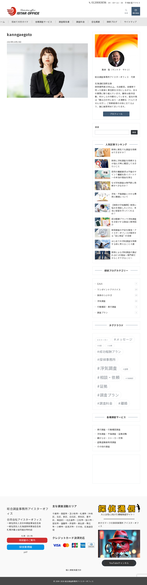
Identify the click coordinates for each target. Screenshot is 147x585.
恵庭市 (64, 513)
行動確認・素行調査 (117, 306)
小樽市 (60, 526)
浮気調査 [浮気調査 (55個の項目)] (108, 368)
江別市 (80, 520)
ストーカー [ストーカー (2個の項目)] (103, 339)
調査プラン (117, 312)
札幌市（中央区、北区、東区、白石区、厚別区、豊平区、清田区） (72, 517)
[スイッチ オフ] (126, 11)
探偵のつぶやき (117, 295)
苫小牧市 (73, 513)
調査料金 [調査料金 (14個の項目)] (105, 403)
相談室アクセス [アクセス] (132, 2)
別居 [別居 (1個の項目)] (100, 346)
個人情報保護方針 (73, 570)
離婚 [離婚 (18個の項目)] (124, 403)
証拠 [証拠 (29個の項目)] (104, 386)
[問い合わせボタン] (136, 11)
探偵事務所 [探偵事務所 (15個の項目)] (107, 359)
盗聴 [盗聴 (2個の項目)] (126, 369)
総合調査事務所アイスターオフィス (79, 581)
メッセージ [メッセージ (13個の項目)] (124, 339)
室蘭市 (64, 523)
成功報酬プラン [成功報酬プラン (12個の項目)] (110, 351)
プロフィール (116, 113)
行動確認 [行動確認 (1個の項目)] (130, 378)
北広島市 (70, 520)
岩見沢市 (69, 526)
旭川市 (88, 520)
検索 (97, 127)
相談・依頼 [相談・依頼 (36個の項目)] (110, 377)
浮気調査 (117, 301)
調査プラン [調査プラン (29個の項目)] (109, 395)
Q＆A (117, 283)
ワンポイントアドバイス (117, 289)
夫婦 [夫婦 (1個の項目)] (110, 346)
